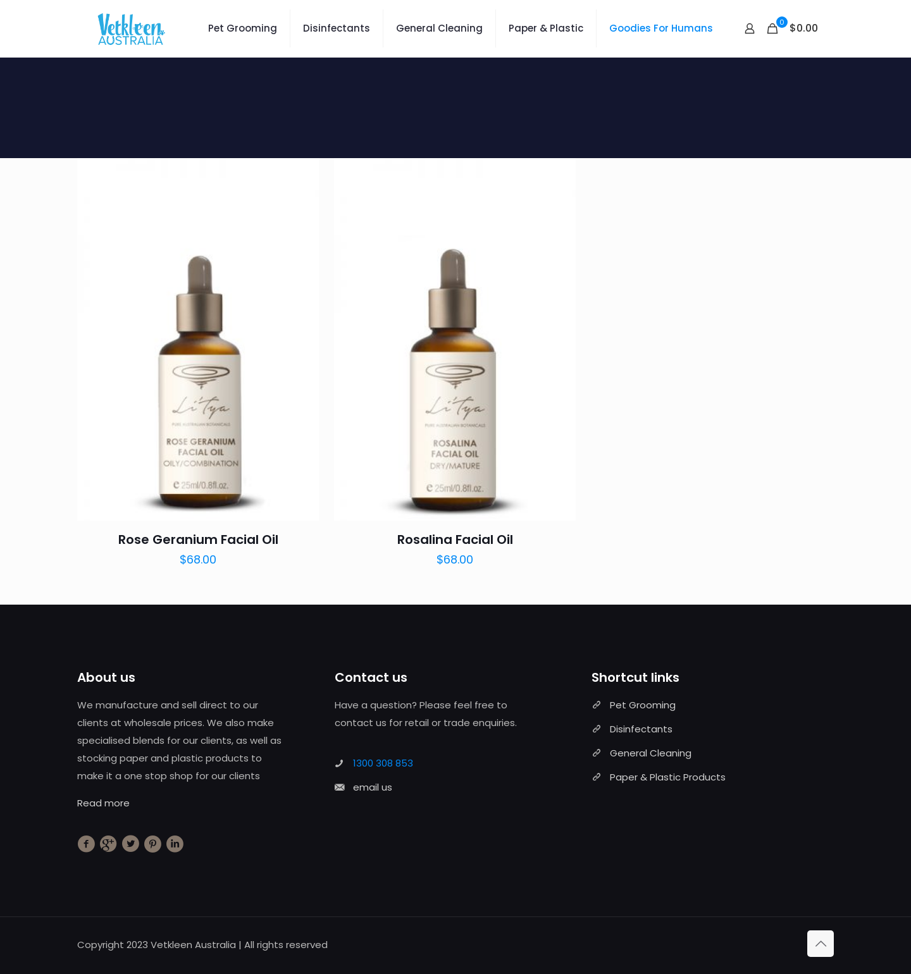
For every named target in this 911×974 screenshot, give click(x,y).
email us (372, 787)
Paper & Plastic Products (668, 777)
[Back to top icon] (820, 943)
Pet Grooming (643, 705)
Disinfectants (641, 729)
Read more (103, 803)
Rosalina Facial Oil (455, 539)
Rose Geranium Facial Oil (198, 539)
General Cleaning (650, 753)
